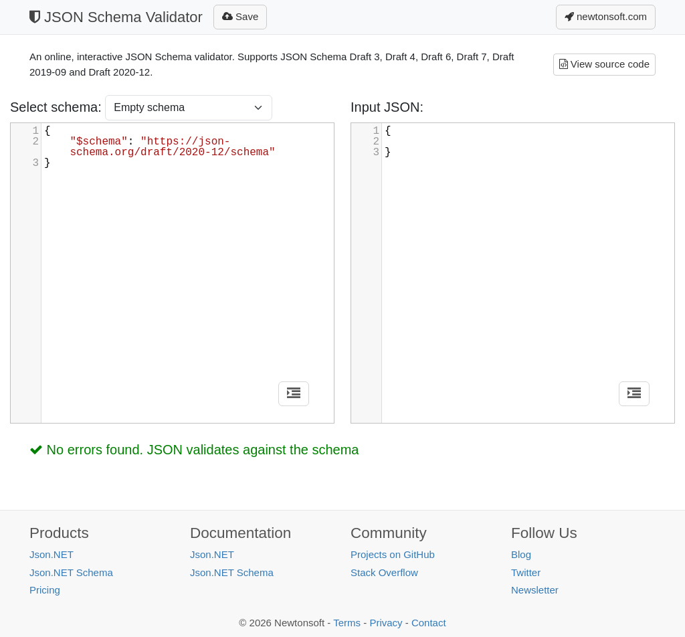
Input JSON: (387, 107)
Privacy (385, 622)
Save (240, 16)
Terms (347, 622)
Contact (428, 622)
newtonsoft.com (606, 16)
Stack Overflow (384, 572)
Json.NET (51, 554)
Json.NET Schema (71, 572)
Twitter (526, 572)
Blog (521, 554)
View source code (604, 64)
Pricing (44, 590)
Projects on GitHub (393, 554)
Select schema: (57, 107)
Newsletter (535, 590)
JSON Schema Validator (116, 17)
